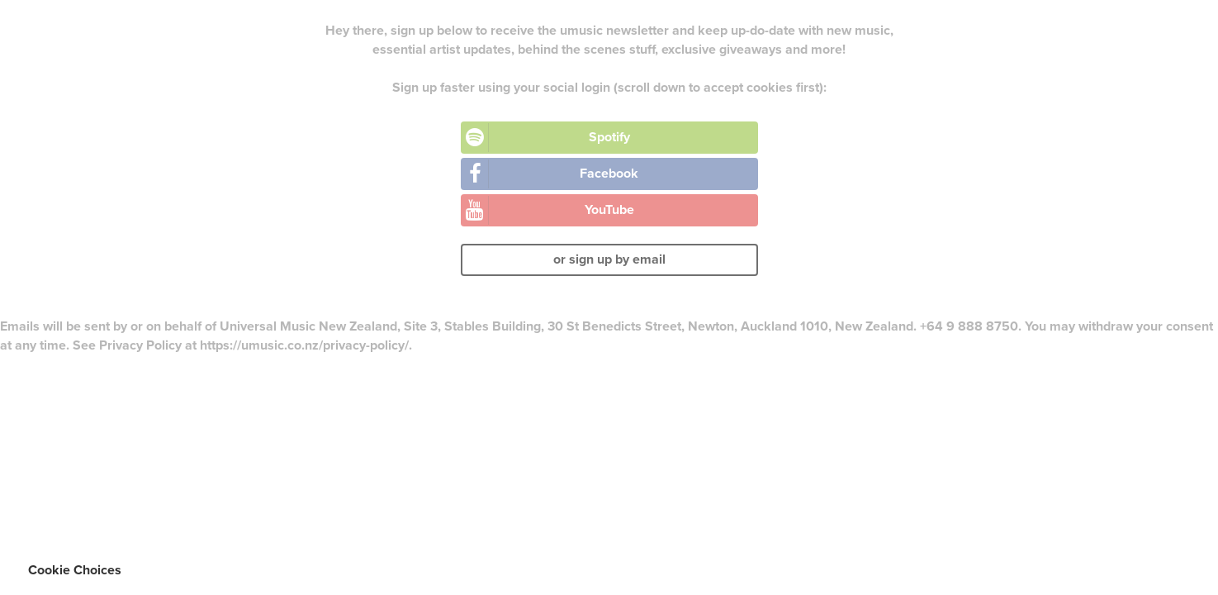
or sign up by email (609, 259)
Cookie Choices (74, 570)
